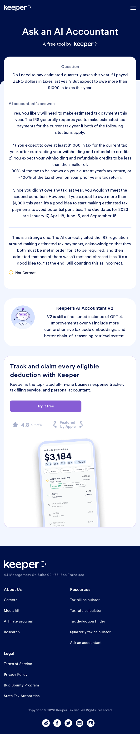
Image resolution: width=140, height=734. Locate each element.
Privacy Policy (15, 674)
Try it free (45, 406)
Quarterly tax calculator (90, 632)
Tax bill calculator (85, 600)
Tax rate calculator (86, 610)
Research (12, 632)
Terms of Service (18, 664)
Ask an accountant (86, 643)
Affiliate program (18, 621)
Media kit (12, 610)
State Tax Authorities (22, 696)
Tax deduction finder (87, 621)
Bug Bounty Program (21, 685)
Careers (10, 600)
